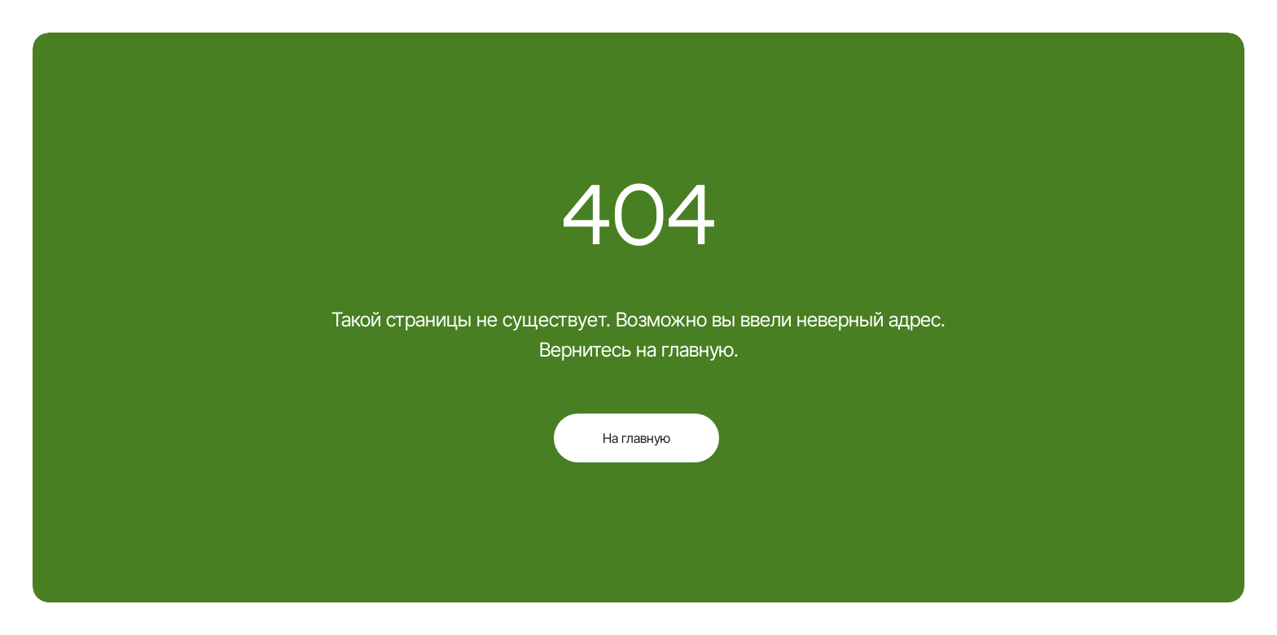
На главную (636, 438)
